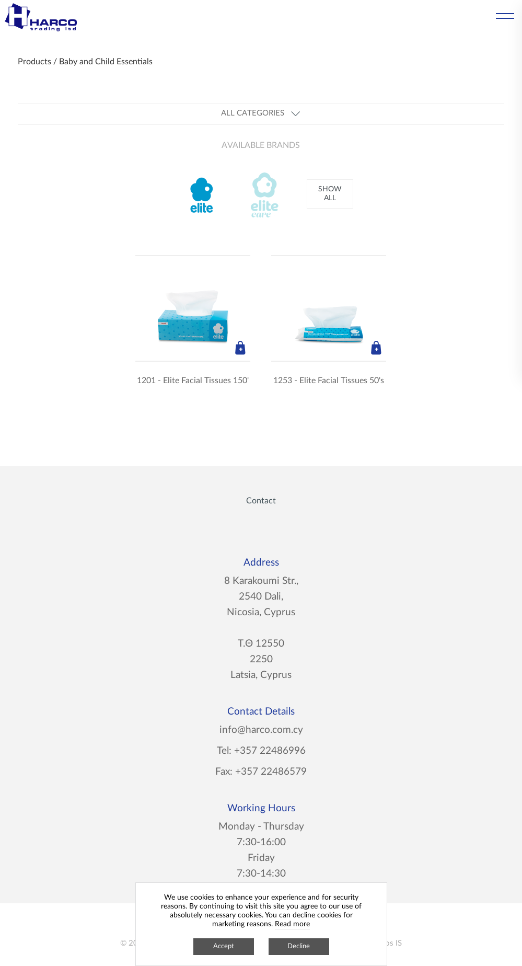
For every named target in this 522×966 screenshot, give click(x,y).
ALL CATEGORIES (261, 114)
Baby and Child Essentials (106, 62)
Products (34, 62)
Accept (223, 946)
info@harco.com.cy (261, 730)
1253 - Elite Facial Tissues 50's (328, 380)
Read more (292, 924)
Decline (298, 946)
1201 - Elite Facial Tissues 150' (193, 380)
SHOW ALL (330, 194)
